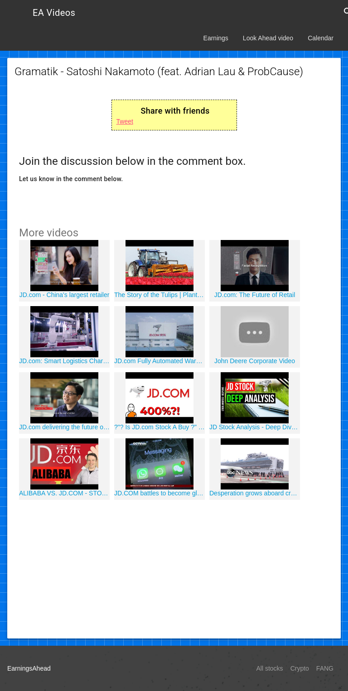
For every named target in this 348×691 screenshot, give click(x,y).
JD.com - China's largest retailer (64, 294)
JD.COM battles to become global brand (159, 493)
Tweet (124, 121)
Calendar (321, 38)
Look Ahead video (268, 38)
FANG (325, 668)
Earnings (215, 38)
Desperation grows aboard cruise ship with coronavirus (254, 493)
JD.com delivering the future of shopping (64, 427)
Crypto (299, 668)
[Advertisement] (174, 567)
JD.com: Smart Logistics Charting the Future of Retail (64, 361)
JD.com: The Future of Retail (254, 294)
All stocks (269, 668)
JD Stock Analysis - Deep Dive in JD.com (254, 427)
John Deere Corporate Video (254, 361)
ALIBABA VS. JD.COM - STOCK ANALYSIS (64, 493)
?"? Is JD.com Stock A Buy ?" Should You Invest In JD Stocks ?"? (159, 427)
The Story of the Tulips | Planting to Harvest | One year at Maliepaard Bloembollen (159, 294)
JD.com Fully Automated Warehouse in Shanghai (159, 361)
